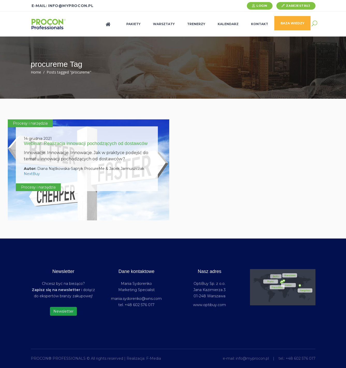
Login (261, 6)
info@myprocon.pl (252, 358)
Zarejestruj (298, 6)
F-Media (153, 358)
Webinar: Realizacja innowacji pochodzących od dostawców (86, 143)
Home (36, 72)
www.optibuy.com (209, 304)
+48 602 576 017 (300, 358)
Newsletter (63, 311)
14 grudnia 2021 (38, 138)
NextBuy (32, 173)
